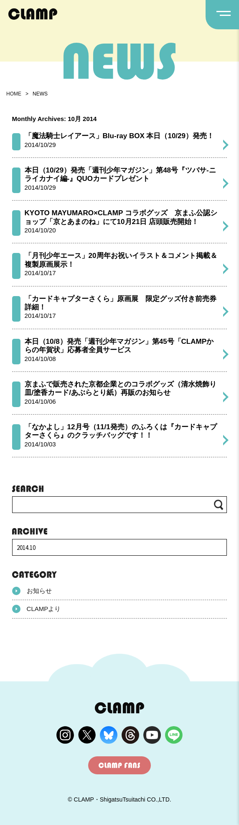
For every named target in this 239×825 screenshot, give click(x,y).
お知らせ (32, 591)
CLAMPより (36, 609)
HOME (13, 94)
